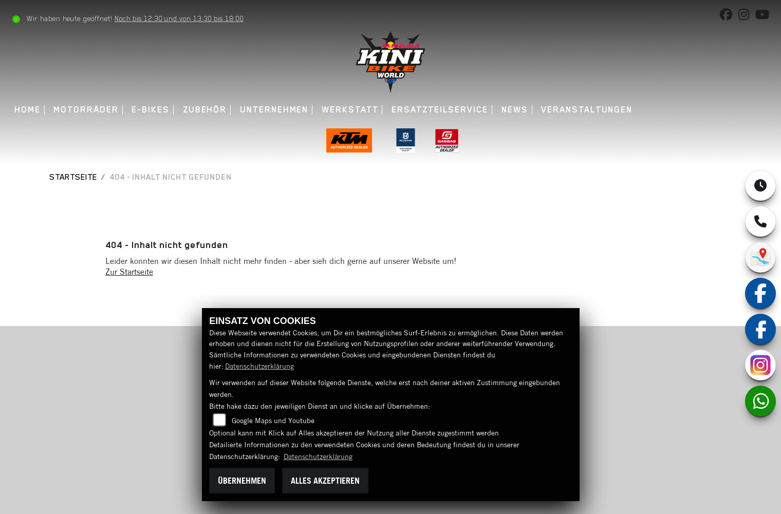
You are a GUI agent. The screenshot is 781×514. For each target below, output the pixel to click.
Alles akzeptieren (325, 480)
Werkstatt (350, 110)
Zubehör (205, 110)
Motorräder (86, 110)
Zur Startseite (129, 271)
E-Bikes (151, 110)
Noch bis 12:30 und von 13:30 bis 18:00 (179, 18)
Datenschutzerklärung (259, 366)
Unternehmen (274, 110)
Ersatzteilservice (440, 110)
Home (27, 110)
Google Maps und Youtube (273, 420)
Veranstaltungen (587, 110)
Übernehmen (242, 480)
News (514, 110)
